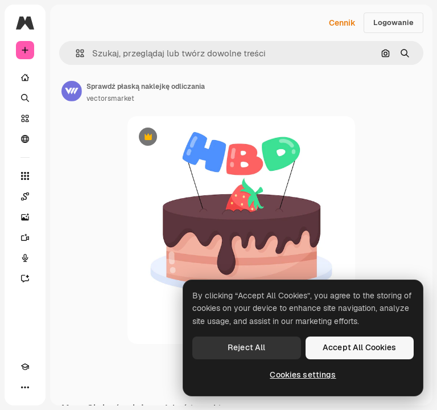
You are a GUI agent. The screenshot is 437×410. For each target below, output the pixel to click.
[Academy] (25, 367)
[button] (75, 53)
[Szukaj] (25, 98)
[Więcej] (25, 387)
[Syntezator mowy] (25, 258)
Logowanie (393, 22)
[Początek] (25, 77)
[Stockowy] (25, 118)
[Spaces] (25, 196)
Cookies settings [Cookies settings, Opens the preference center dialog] (303, 375)
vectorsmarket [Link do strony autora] (110, 98)
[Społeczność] (25, 139)
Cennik (342, 23)
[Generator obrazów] (25, 217)
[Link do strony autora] (71, 91)
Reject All (246, 347)
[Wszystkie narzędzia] (25, 176)
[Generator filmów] (25, 237)
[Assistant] (25, 278)
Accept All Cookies (360, 347)
